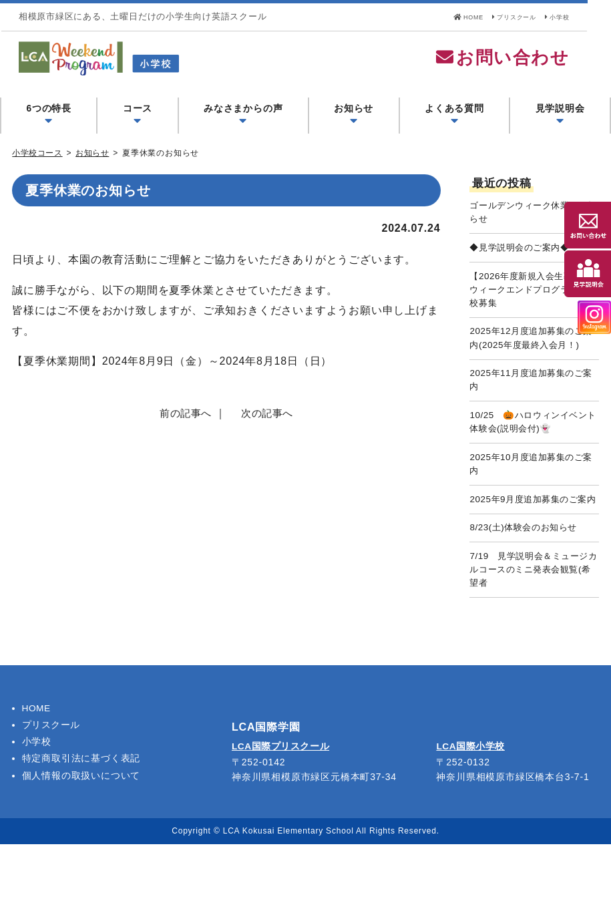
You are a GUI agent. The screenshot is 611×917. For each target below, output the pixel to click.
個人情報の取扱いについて (81, 848)
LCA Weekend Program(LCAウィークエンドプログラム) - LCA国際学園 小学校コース (199, 66)
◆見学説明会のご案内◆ (523, 265)
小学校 (575, 16)
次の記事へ (269, 429)
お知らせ (94, 168)
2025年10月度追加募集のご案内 (531, 512)
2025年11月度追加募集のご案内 (531, 422)
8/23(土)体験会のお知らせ (528, 595)
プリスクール (514, 16)
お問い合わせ (525, 65)
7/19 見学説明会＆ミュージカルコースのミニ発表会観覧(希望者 (533, 639)
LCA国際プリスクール (282, 820)
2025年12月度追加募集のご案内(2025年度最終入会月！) (531, 370)
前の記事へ (184, 429)
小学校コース (37, 168)
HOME (450, 16)
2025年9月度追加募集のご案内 (533, 557)
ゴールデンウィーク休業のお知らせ (533, 228)
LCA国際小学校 (471, 820)
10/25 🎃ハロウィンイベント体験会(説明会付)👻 (533, 467)
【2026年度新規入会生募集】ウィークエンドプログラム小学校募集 (533, 311)
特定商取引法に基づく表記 (81, 831)
